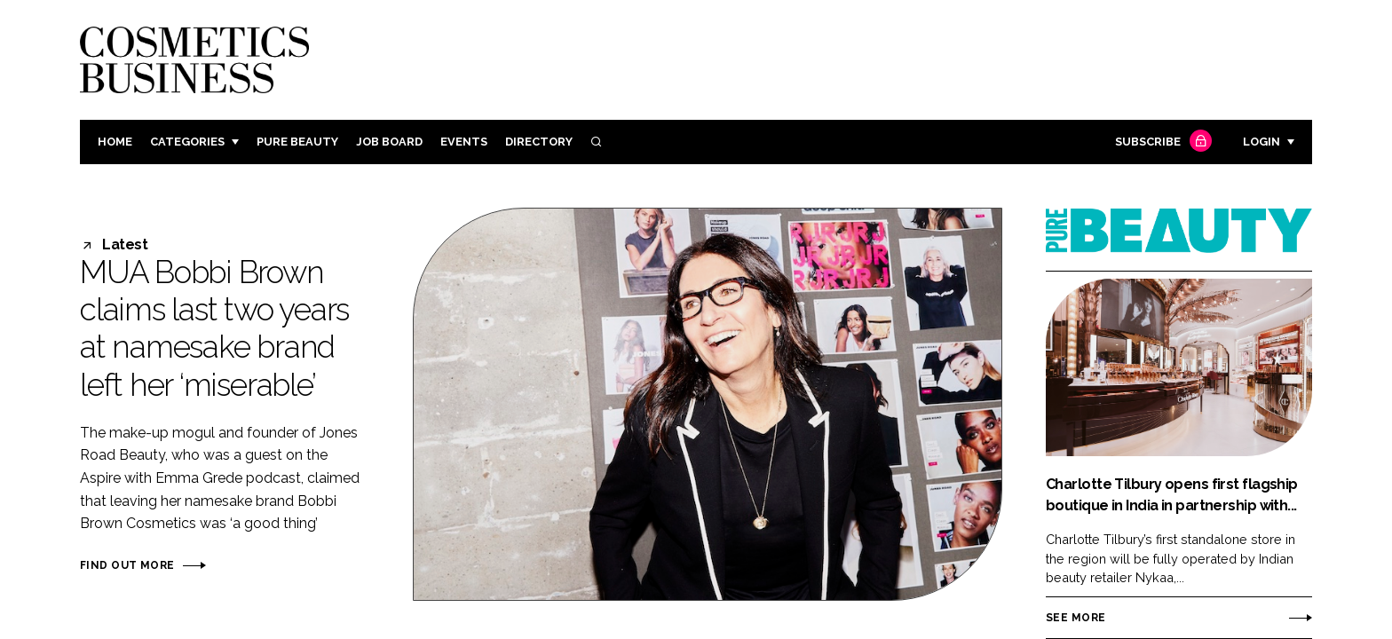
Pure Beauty (297, 141)
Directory (539, 141)
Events (463, 141)
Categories (187, 141)
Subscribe (1161, 142)
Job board (389, 141)
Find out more (127, 565)
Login (1261, 141)
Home (115, 141)
